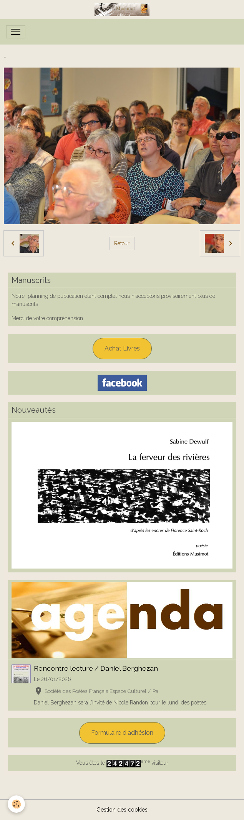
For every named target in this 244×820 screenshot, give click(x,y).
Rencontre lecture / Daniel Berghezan (96, 668)
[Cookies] (16, 804)
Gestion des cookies (122, 810)
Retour (121, 243)
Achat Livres (122, 348)
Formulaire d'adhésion (122, 732)
